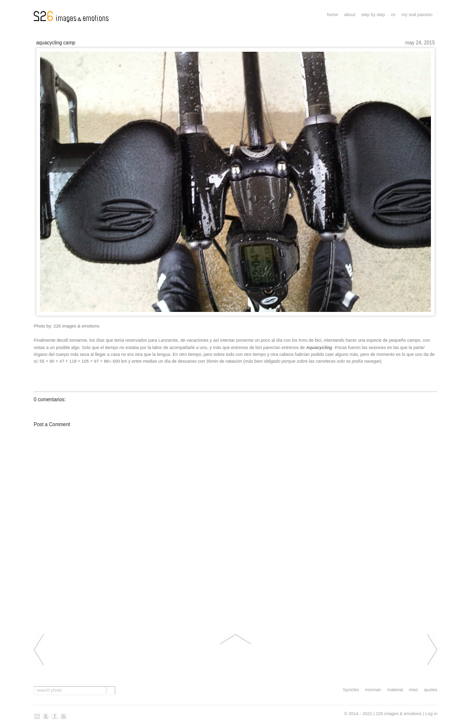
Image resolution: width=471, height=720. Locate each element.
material (395, 689)
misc (413, 689)
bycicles (351, 689)
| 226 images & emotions (397, 713)
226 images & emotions (77, 326)
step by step (373, 14)
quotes (430, 689)
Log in (431, 713)
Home (332, 14)
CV (393, 14)
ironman (373, 689)
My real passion (417, 14)
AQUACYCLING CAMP (55, 42)
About (349, 14)
